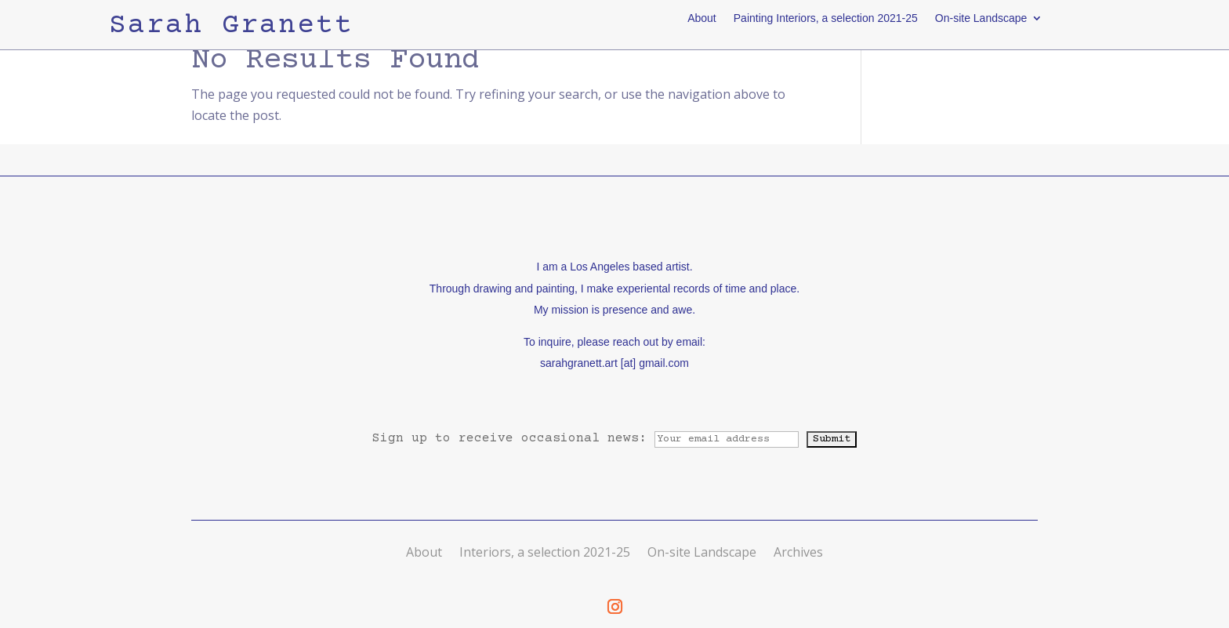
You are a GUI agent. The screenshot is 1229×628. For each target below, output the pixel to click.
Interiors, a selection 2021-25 (544, 552)
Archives (798, 552)
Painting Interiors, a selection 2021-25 (826, 18)
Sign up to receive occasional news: (589, 438)
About (701, 18)
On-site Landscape (981, 18)
